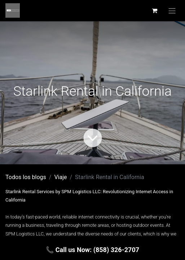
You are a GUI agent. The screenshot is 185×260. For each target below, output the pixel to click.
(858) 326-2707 (116, 250)
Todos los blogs (25, 177)
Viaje (60, 177)
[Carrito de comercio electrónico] (154, 10)
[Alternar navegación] (172, 10)
